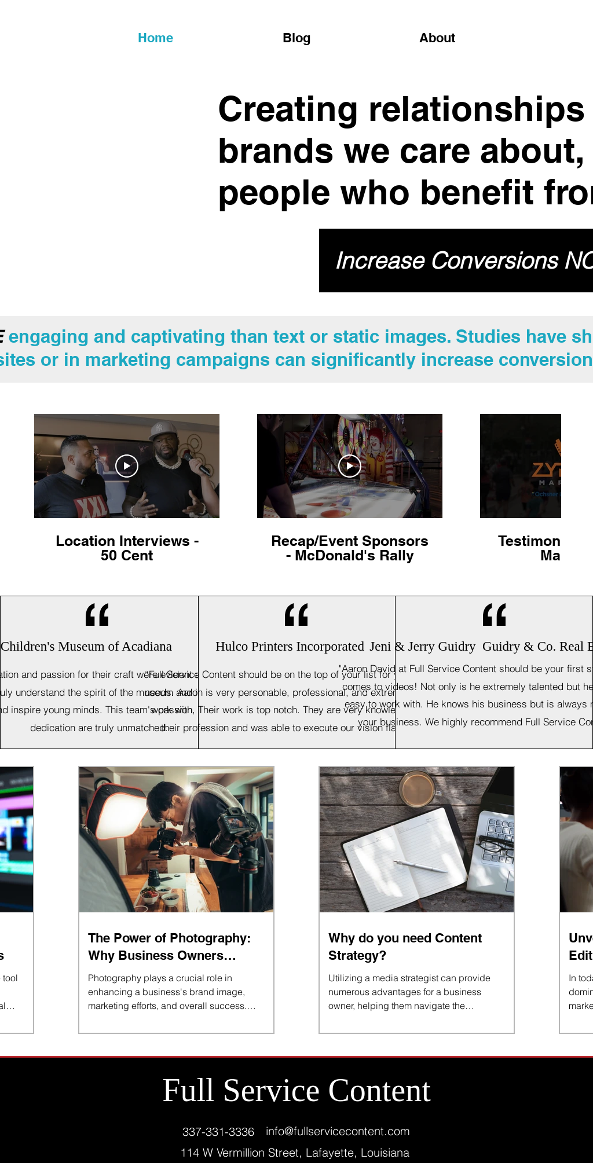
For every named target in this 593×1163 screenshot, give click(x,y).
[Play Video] (126, 466)
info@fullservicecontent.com (338, 1131)
